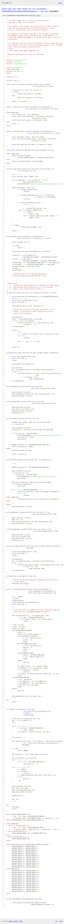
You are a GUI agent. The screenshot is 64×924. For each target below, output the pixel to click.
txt (56, 921)
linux (19, 9)
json (60, 921)
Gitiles (10, 921)
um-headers (41, 9)
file (38, 15)
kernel (4, 9)
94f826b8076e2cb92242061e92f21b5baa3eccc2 (19, 11)
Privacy (16, 921)
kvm (46, 11)
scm (14, 9)
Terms (20, 921)
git (30, 9)
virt (42, 11)
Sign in (60, 3)
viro (34, 9)
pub (9, 9)
